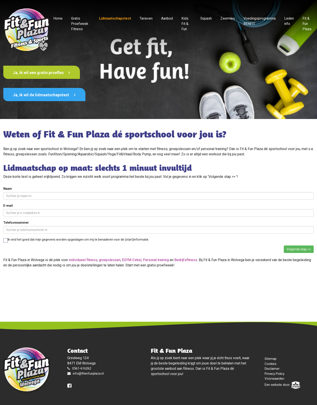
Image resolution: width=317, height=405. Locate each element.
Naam (7, 188)
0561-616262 (81, 368)
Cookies (270, 364)
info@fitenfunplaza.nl (88, 373)
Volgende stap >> (299, 249)
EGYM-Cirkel (131, 260)
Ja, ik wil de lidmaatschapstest (41, 95)
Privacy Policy (274, 374)
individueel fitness (83, 260)
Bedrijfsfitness (185, 260)
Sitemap (270, 359)
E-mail (8, 205)
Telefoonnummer (16, 222)
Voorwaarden (274, 379)
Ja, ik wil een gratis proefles (39, 72)
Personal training (156, 260)
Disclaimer (272, 369)
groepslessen (109, 260)
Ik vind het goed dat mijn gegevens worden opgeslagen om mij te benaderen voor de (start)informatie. (76, 240)
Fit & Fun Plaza (306, 23)
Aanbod (167, 18)
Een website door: (282, 385)
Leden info (289, 21)
